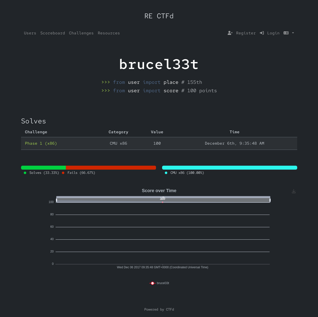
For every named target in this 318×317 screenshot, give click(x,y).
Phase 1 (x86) (41, 143)
